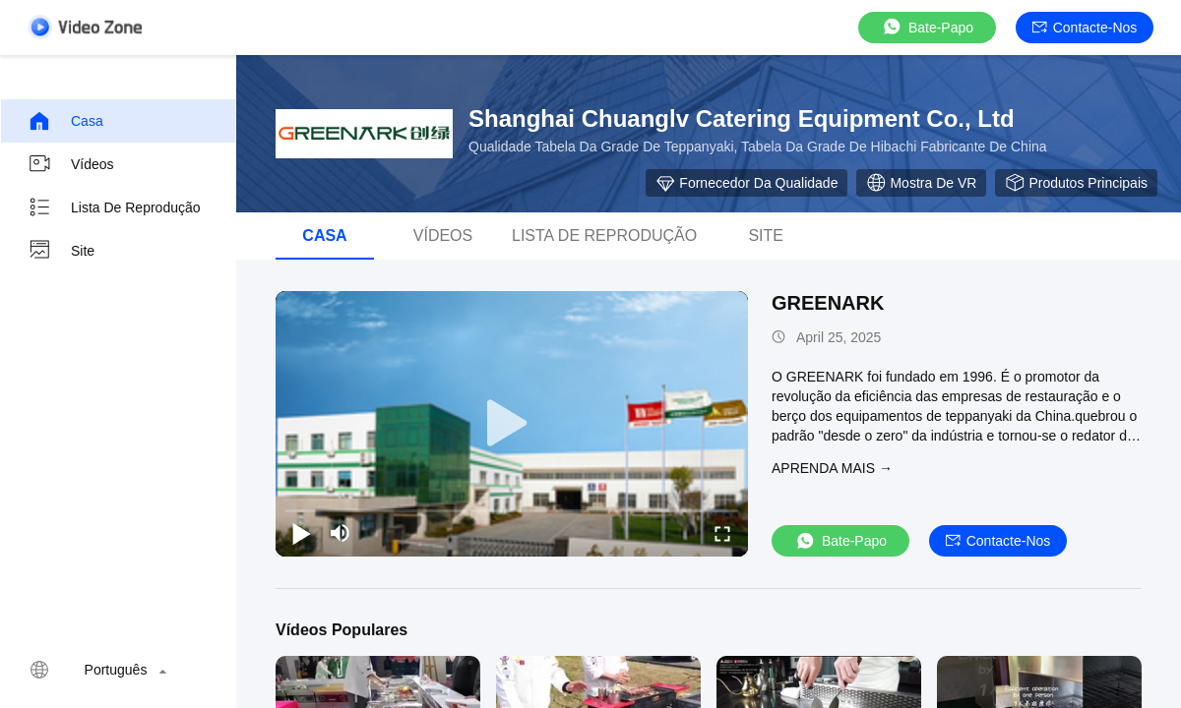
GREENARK (828, 303)
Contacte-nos (1085, 27)
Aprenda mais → (832, 468)
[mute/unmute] (340, 533)
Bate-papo (927, 27)
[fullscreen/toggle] (722, 533)
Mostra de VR (921, 183)
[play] (511, 423)
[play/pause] (301, 533)
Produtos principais (1076, 183)
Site (61, 251)
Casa (65, 121)
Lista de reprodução (114, 207)
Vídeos (71, 164)
